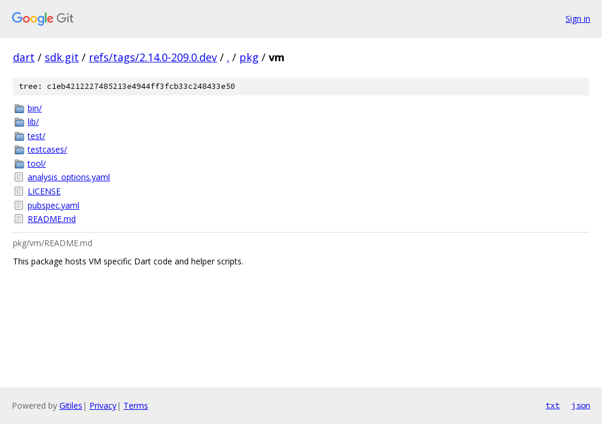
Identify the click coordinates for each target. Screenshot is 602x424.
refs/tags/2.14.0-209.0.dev (153, 57)
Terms (135, 405)
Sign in (578, 18)
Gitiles (70, 405)
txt (553, 405)
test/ (36, 135)
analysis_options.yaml (69, 177)
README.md (52, 218)
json (580, 405)
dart (24, 57)
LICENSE (44, 191)
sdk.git (62, 57)
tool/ (37, 163)
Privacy (102, 405)
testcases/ (47, 149)
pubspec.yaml (53, 205)
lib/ (33, 121)
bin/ (35, 108)
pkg (249, 57)
